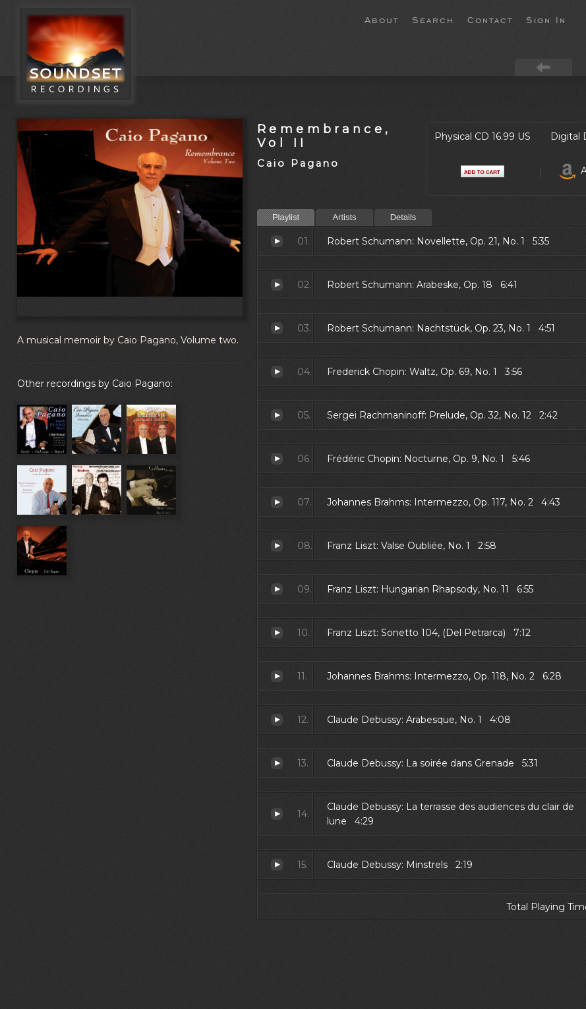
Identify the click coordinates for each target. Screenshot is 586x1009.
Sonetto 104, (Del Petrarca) (277, 633)
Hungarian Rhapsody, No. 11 (277, 589)
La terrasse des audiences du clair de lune (277, 814)
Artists (344, 217)
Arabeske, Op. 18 (277, 285)
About (382, 19)
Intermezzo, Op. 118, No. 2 (277, 676)
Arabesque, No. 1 (277, 720)
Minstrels (277, 865)
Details (403, 217)
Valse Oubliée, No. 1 (277, 546)
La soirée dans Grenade (277, 763)
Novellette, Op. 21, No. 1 (277, 241)
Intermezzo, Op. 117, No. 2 (277, 502)
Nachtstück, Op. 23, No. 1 (277, 328)
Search (433, 19)
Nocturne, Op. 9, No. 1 (277, 459)
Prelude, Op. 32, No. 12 (277, 415)
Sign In (546, 19)
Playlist (285, 217)
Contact (490, 19)
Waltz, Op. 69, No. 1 (277, 372)
